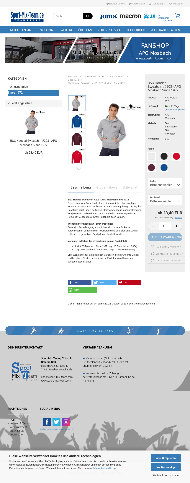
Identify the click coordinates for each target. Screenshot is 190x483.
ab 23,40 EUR (33, 152)
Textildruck (135, 30)
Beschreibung (81, 187)
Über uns (85, 30)
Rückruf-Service (116, 3)
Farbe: (151, 148)
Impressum (16, 434)
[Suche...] (88, 16)
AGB (12, 419)
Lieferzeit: (153, 106)
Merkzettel (176, 3)
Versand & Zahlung (21, 423)
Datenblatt (130, 187)
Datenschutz (17, 430)
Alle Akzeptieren (166, 458)
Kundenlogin (157, 3)
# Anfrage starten (165, 30)
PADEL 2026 (47, 30)
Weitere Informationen (166, 475)
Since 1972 (15, 92)
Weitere (67, 30)
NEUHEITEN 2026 (21, 30)
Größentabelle (137, 3)
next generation (18, 86)
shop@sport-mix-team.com (57, 376)
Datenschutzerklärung (104, 468)
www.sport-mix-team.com (56, 380)
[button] (78, 168)
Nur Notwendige (166, 467)
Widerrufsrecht (18, 427)
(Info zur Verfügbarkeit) (175, 109)
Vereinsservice (109, 30)
